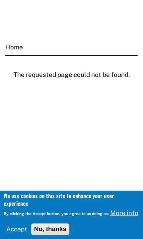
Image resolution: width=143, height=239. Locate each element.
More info (124, 214)
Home (14, 47)
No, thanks (50, 230)
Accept (16, 230)
